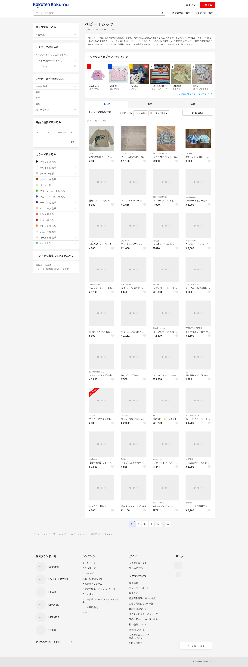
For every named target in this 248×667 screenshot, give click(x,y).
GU (187, 372)
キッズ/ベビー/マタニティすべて (56, 54)
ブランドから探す (204, 13)
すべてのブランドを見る (48, 642)
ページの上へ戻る (196, 646)
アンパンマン (127, 241)
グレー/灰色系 (56, 173)
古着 (193, 104)
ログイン (191, 5)
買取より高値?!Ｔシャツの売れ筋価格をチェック (56, 267)
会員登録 (207, 5)
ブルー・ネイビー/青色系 (56, 196)
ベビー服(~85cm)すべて (57, 60)
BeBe (123, 459)
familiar (156, 284)
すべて (106, 104)
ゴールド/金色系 (56, 237)
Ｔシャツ (58, 66)
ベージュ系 (56, 185)
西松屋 (156, 241)
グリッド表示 (158, 113)
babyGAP (93, 241)
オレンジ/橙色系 (56, 225)
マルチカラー (56, 243)
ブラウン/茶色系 (56, 179)
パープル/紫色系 (56, 202)
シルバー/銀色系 (56, 231)
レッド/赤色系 (56, 220)
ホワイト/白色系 (56, 167)
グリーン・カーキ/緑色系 (56, 190)
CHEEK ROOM (192, 284)
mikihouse (93, 459)
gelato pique (191, 197)
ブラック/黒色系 (56, 161)
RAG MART (126, 284)
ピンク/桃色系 (56, 214)
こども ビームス (128, 153)
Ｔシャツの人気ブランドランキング (193, 94)
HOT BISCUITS (160, 153)
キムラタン (126, 415)
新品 (150, 104)
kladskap (189, 153)
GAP (91, 153)
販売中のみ (125, 113)
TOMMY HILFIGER (194, 328)
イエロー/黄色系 (56, 208)
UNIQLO (189, 459)
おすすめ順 (141, 113)
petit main (157, 459)
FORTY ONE (158, 503)
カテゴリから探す (181, 13)
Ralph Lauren (191, 241)
